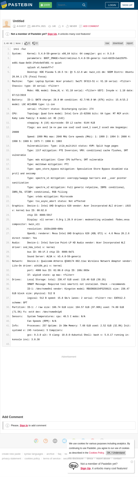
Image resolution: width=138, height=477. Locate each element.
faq (59, 453)
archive (50, 453)
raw (107, 43)
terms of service (52, 458)
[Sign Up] (73, 465)
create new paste (11, 453)
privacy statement (11, 458)
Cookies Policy (96, 452)
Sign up (127, 5)
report (130, 43)
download (118, 43)
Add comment (91, 26)
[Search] (84, 5)
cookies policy (32, 458)
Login (112, 5)
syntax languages (33, 453)
